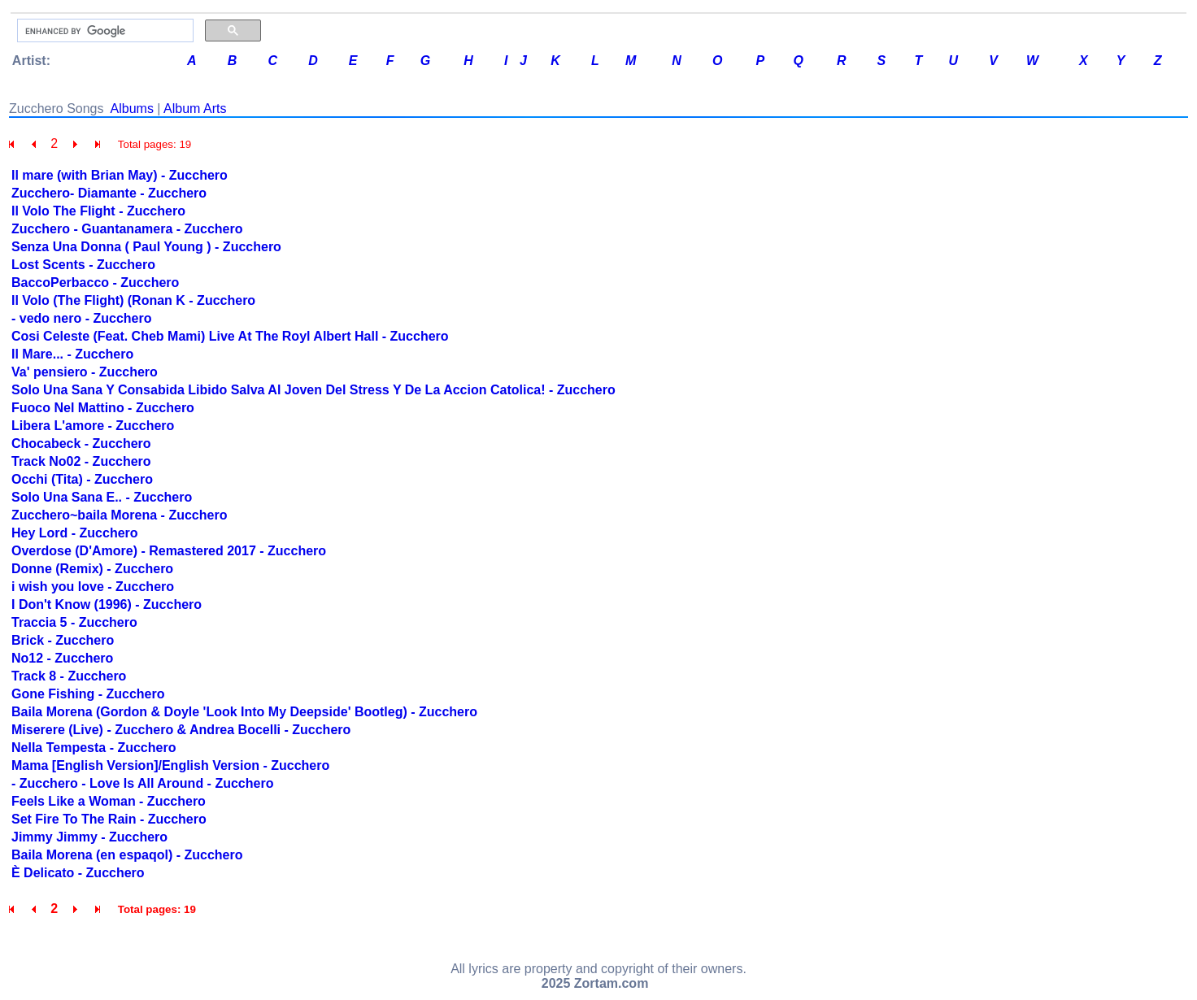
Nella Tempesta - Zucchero (93, 747)
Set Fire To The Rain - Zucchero (109, 819)
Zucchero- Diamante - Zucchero (109, 193)
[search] (103, 31)
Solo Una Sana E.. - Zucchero (101, 497)
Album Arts (194, 108)
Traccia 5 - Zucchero (74, 622)
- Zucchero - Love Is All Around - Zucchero (142, 783)
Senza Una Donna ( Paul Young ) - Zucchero (146, 247)
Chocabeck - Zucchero (81, 443)
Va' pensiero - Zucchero (84, 372)
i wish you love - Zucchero (92, 586)
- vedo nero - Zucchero (81, 318)
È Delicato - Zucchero (78, 873)
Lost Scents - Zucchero (83, 265)
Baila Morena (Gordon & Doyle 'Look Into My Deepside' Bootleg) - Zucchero (244, 712)
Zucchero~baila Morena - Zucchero (119, 515)
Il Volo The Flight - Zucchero (98, 211)
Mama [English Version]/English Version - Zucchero (170, 765)
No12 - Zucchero (62, 658)
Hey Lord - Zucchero (74, 533)
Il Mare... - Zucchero (72, 354)
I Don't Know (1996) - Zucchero (106, 604)
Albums (132, 108)
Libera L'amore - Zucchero (92, 426)
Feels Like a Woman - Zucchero (108, 801)
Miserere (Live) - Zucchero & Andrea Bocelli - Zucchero (180, 730)
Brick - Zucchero (62, 640)
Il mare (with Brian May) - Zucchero (119, 175)
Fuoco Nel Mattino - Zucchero (102, 408)
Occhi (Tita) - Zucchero (82, 479)
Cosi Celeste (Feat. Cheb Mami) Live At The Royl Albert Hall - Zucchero (230, 336)
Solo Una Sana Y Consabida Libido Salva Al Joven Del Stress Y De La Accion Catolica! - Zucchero (313, 390)
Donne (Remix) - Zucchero (92, 569)
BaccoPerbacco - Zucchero (95, 282)
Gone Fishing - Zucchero (87, 694)
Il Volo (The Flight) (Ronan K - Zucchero (133, 300)
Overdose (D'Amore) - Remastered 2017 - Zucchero (168, 551)
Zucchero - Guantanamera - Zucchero (127, 229)
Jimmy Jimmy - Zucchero (89, 837)
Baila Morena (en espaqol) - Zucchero (127, 855)
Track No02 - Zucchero (81, 461)
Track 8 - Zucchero (68, 676)
